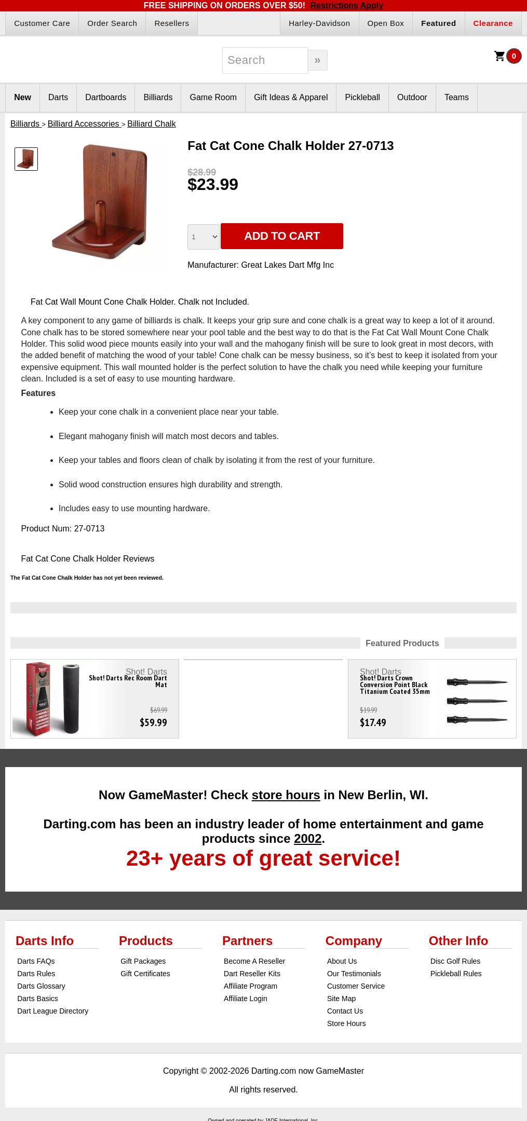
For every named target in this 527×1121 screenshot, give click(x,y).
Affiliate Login (245, 998)
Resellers (171, 23)
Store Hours (346, 1023)
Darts (58, 97)
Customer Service (356, 986)
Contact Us (345, 1011)
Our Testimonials (354, 973)
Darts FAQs (36, 961)
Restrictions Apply (346, 5)
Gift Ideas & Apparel (291, 97)
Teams (456, 97)
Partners (247, 941)
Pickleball (362, 97)
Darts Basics (37, 998)
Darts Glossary (41, 986)
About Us (342, 961)
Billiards (157, 97)
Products (146, 941)
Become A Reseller (254, 961)
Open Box (386, 23)
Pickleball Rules (456, 973)
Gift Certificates (145, 973)
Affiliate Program (250, 986)
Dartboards (105, 97)
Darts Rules (36, 973)
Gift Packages (143, 961)
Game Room (213, 97)
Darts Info (45, 941)
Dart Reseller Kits (252, 973)
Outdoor (412, 97)
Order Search (112, 23)
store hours (286, 795)
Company (354, 941)
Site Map (341, 998)
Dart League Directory (52, 1011)
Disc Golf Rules (455, 961)
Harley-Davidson (319, 23)
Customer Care (42, 23)
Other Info (459, 941)
